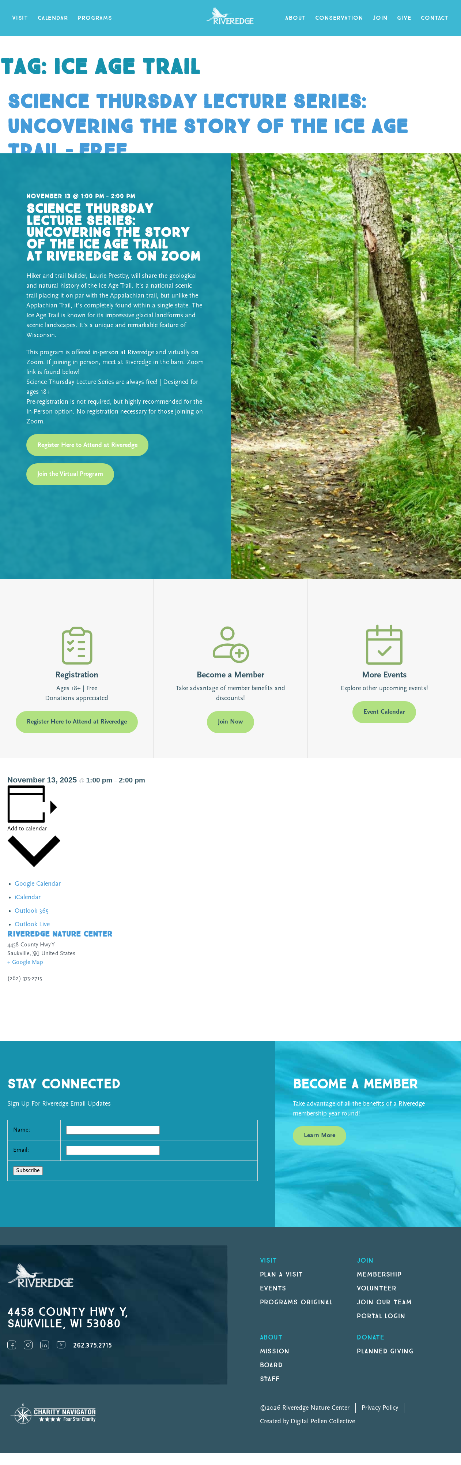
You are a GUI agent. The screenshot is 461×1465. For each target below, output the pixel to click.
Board (271, 1365)
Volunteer (377, 1288)
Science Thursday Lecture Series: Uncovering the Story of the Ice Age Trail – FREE (207, 127)
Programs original (296, 1302)
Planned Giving (385, 1351)
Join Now (230, 721)
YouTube (61, 1345)
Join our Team (384, 1302)
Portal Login (381, 1316)
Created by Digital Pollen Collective (307, 1421)
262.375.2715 (92, 1345)
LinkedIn (44, 1345)
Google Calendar (38, 884)
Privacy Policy (380, 1408)
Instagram (28, 1345)
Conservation (339, 18)
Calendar (53, 18)
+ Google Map (25, 962)
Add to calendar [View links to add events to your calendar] (27, 829)
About (295, 18)
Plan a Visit (281, 1274)
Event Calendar (384, 712)
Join (380, 18)
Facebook (11, 1345)
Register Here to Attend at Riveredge (87, 445)
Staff (270, 1379)
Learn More (319, 1135)
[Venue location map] (344, 976)
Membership (379, 1274)
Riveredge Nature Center (59, 934)
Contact (435, 18)
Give (404, 18)
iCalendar (28, 897)
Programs (95, 18)
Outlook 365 (31, 911)
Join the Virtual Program (70, 474)
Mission (275, 1351)
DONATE (371, 1337)
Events (273, 1288)
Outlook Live (32, 924)
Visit (20, 18)
